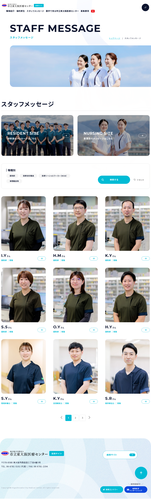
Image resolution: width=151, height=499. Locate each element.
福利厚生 (20, 10)
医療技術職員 (30, 175)
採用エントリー (107, 489)
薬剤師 (13, 175)
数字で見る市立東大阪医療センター (62, 10)
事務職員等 (50, 181)
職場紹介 (10, 10)
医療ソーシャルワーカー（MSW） (23, 181)
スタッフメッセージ (35, 10)
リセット (140, 179)
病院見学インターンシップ (134, 489)
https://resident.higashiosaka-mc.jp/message (37, 135)
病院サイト (112, 455)
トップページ (114, 38)
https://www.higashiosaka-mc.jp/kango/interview (113, 135)
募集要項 (85, 10)
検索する (113, 179)
